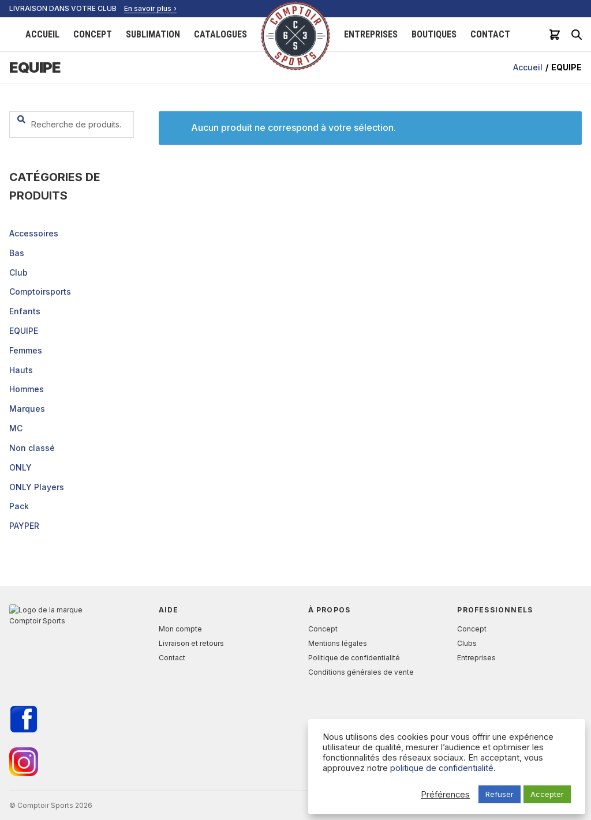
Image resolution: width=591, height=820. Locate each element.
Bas (16, 253)
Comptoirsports (40, 291)
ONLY (20, 467)
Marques (27, 408)
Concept (92, 34)
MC (16, 428)
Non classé (32, 448)
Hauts (21, 370)
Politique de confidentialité (354, 657)
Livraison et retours (191, 643)
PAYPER (24, 526)
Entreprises (371, 34)
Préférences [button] (445, 794)
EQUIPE (23, 331)
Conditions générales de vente (361, 672)
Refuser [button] (499, 794)
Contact (490, 34)
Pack (19, 506)
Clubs (467, 643)
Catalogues (220, 34)
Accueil (42, 34)
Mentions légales (337, 643)
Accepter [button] (547, 794)
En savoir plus (147, 8)
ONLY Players (36, 487)
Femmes (25, 350)
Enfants (24, 311)
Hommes (26, 389)
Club (18, 272)
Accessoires (33, 233)
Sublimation (153, 34)
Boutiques (434, 34)
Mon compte (180, 629)
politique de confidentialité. (443, 768)
